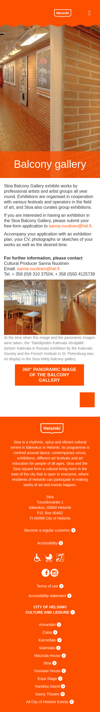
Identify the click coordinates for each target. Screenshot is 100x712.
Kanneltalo (47, 640)
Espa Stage (47, 678)
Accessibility (47, 543)
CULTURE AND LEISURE (47, 612)
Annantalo (47, 624)
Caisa (47, 632)
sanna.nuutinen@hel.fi (70, 226)
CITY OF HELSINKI (49, 607)
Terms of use (47, 586)
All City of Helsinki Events (47, 702)
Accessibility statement (47, 596)
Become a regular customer (47, 530)
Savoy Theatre (47, 694)
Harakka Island (47, 686)
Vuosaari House (47, 671)
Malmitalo (47, 648)
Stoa (27, 12)
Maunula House (47, 655)
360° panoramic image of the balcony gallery (49, 374)
